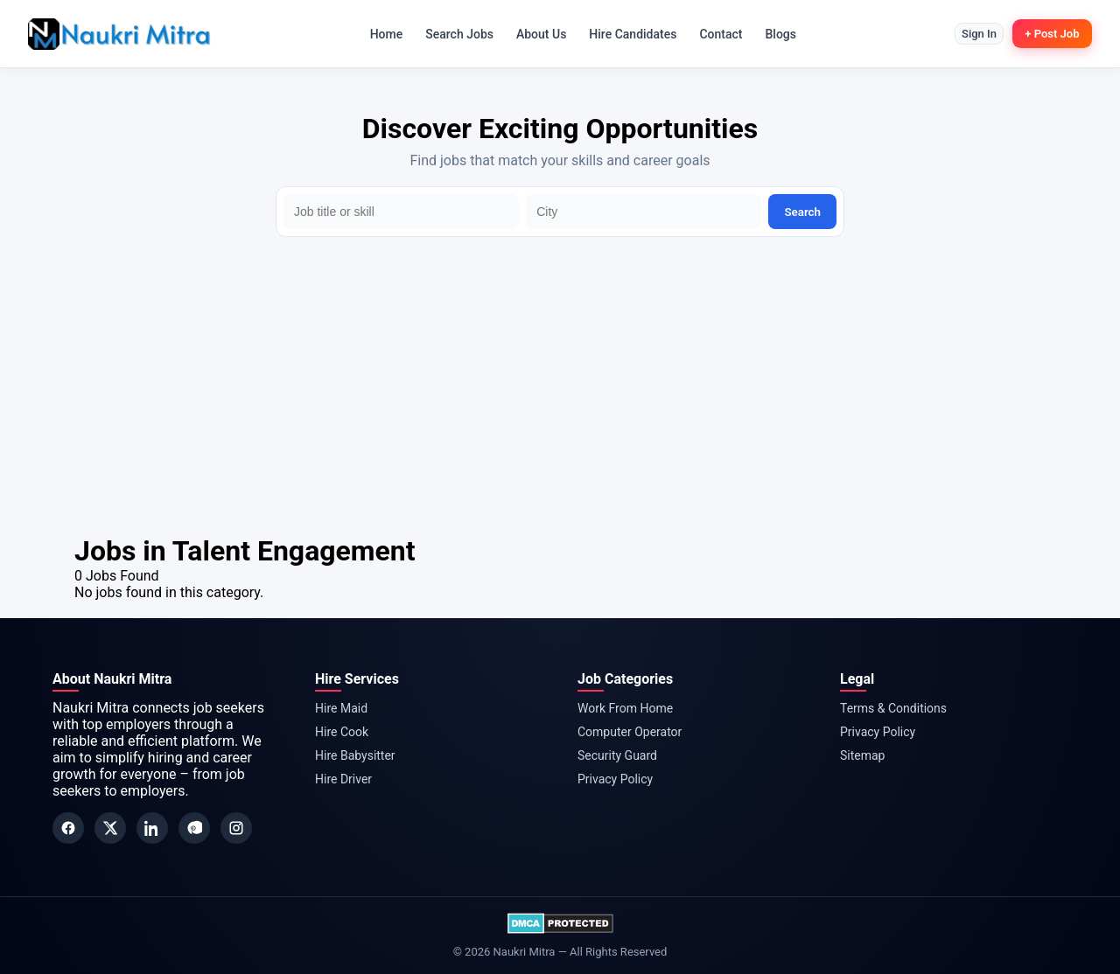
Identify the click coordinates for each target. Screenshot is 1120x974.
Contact (715, 34)
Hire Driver (343, 779)
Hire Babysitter (355, 755)
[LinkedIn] (152, 828)
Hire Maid (341, 708)
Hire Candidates (627, 34)
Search (802, 212)
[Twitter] (110, 828)
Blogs (775, 34)
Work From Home (625, 708)
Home (380, 34)
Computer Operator (630, 732)
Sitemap (862, 755)
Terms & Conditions (893, 708)
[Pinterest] (194, 828)
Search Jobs (454, 34)
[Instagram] (236, 828)
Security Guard (617, 755)
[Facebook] (68, 828)
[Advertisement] (560, 403)
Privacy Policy (615, 779)
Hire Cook (341, 732)
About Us (535, 34)
